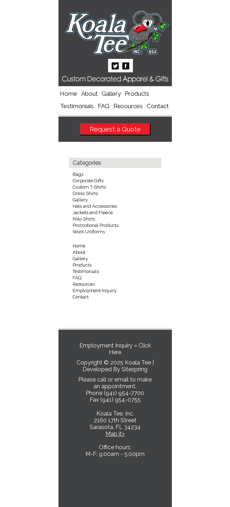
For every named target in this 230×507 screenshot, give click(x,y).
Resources (128, 106)
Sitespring (134, 369)
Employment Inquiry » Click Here (115, 349)
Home (68, 93)
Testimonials (77, 106)
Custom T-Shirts (89, 187)
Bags (78, 174)
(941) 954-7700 (124, 393)
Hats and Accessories (95, 206)
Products (137, 93)
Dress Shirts (85, 193)
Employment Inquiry (95, 290)
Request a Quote (115, 129)
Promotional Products (95, 225)
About (89, 93)
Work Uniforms (89, 231)
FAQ (104, 106)
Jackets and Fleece (93, 212)
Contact (158, 106)
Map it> (115, 433)
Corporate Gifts (88, 180)
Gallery (111, 93)
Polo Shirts (84, 219)
